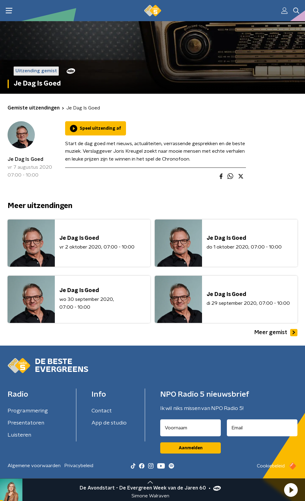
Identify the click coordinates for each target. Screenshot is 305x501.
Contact (101, 411)
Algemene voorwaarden (34, 465)
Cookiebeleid (271, 466)
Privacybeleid (78, 465)
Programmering (28, 411)
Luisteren (19, 435)
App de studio (109, 423)
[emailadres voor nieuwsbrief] (262, 427)
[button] (290, 489)
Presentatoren (26, 423)
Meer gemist (275, 332)
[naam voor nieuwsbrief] (190, 427)
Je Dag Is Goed (25, 159)
